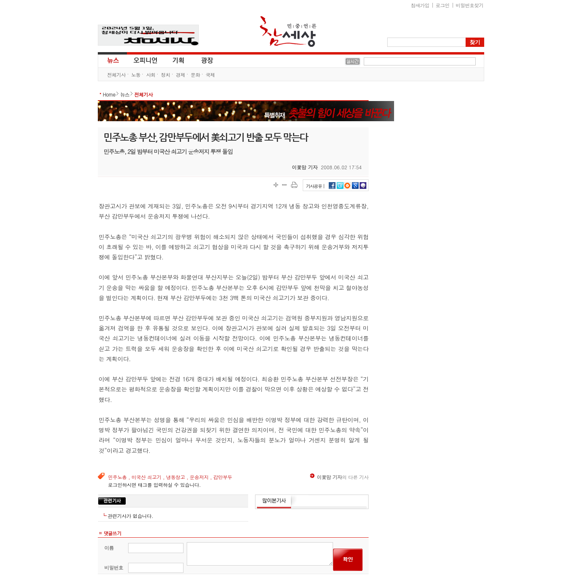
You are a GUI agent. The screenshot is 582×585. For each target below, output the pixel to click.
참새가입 (420, 5)
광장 (201, 59)
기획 (178, 59)
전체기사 (116, 74)
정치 (165, 74)
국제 (210, 74)
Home (109, 94)
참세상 (288, 31)
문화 (195, 74)
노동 (136, 74)
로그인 (442, 5)
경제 (180, 74)
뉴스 (112, 59)
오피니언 (145, 59)
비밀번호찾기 (469, 5)
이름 (109, 547)
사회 (150, 74)
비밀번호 (113, 567)
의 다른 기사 (339, 476)
